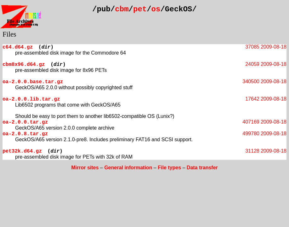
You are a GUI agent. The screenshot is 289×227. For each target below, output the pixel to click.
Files (9, 34)
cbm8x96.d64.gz (24, 64)
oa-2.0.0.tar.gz (25, 122)
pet (140, 9)
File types (169, 167)
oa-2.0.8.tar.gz (25, 134)
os (155, 9)
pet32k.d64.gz (22, 151)
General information (128, 167)
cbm (122, 9)
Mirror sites (85, 167)
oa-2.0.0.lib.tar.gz (31, 99)
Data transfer (202, 167)
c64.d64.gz (18, 47)
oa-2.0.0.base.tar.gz (33, 82)
